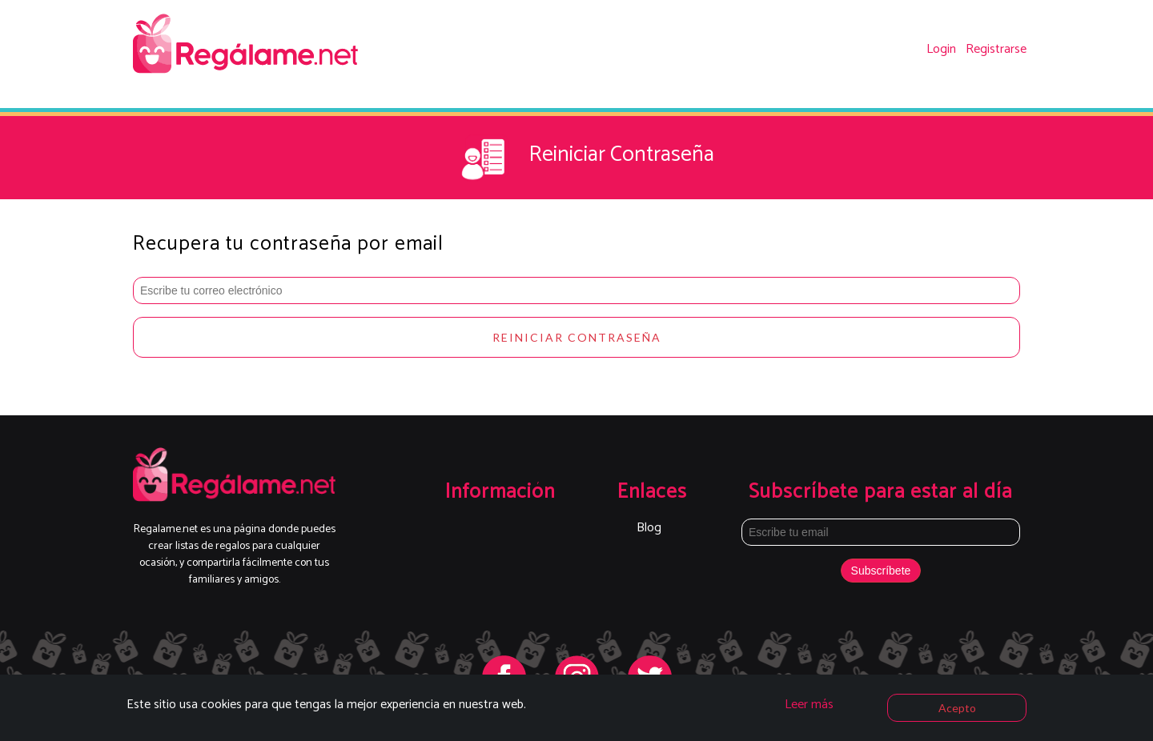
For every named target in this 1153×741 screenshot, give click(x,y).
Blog (649, 528)
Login (941, 49)
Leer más (809, 704)
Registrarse (996, 49)
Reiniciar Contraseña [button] (576, 337)
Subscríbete (881, 570)
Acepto (957, 708)
